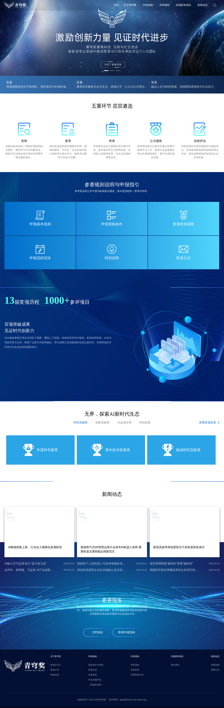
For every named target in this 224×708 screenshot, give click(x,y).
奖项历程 (54, 676)
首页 (116, 5)
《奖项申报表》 (95, 686)
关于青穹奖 (130, 5)
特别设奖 (145, 423)
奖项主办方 (55, 666)
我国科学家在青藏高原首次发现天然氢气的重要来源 (174, 570)
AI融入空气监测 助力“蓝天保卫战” (25, 564)
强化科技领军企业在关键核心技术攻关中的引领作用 (101, 570)
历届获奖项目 (183, 5)
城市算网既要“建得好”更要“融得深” (171, 564)
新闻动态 (202, 5)
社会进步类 (124, 423)
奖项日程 (92, 671)
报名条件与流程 (95, 666)
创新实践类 (102, 423)
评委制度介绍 (137, 676)
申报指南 (148, 5)
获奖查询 (175, 666)
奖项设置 (92, 676)
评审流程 (135, 666)
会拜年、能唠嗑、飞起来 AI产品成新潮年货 (28, 570)
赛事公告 (215, 671)
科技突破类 (80, 423)
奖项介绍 (54, 671)
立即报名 (97, 633)
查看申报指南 (126, 633)
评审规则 (164, 5)
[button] (106, 70)
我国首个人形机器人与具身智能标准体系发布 (101, 564)
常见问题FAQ (94, 681)
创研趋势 (215, 666)
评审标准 (135, 671)
